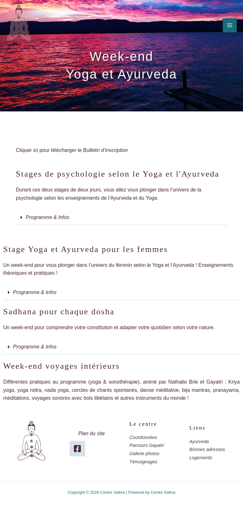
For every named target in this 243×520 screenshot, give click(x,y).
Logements (201, 457)
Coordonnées (143, 437)
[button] (121, 217)
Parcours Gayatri (146, 445)
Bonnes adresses (207, 449)
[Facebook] (77, 448)
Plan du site (91, 433)
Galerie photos (144, 453)
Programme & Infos (47, 217)
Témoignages (143, 461)
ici (35, 150)
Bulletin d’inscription (105, 150)
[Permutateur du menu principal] (230, 25)
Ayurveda (199, 441)
